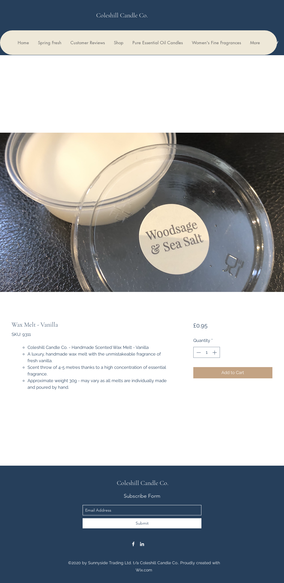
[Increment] (215, 352)
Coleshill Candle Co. (122, 15)
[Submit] (142, 523)
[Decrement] (198, 352)
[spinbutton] (206, 352)
